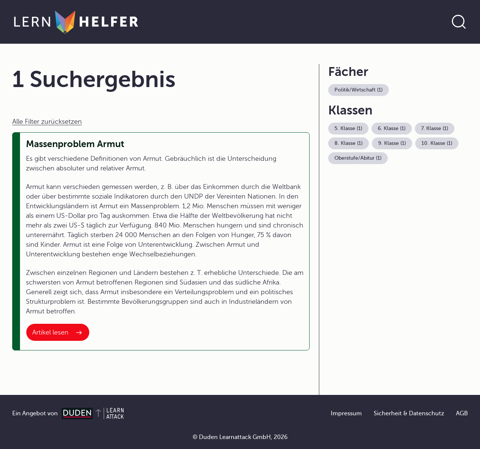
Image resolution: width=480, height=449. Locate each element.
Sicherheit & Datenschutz (409, 413)
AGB (462, 413)
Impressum (346, 413)
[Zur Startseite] (76, 21)
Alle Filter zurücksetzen (47, 121)
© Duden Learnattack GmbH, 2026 (240, 437)
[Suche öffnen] (459, 22)
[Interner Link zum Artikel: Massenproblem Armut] (58, 332)
